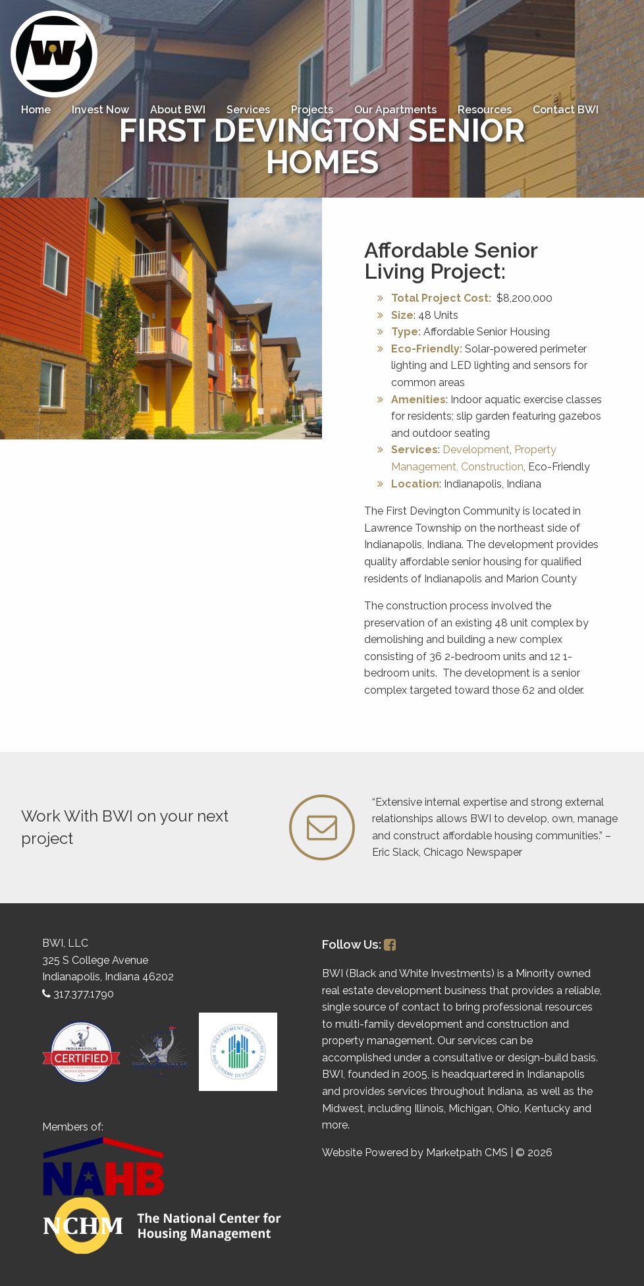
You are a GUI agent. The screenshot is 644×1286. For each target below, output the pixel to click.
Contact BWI (566, 109)
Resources (485, 109)
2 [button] (273, 411)
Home (36, 109)
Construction (492, 467)
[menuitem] (36, 110)
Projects (312, 109)
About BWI (177, 109)
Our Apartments (395, 109)
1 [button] (260, 411)
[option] (161, 318)
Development (476, 449)
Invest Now (100, 109)
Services (248, 109)
